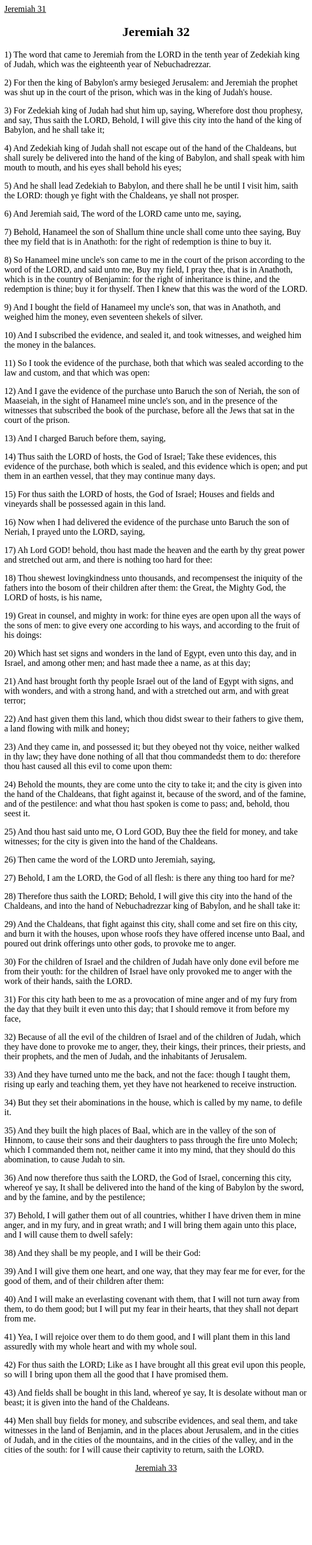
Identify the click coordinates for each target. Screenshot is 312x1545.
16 (8, 522)
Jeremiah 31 (25, 8)
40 (8, 1299)
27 (8, 877)
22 (8, 718)
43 (8, 1392)
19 (8, 615)
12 (8, 391)
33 (8, 1074)
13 (8, 438)
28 (8, 896)
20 (8, 653)
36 (8, 1177)
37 (8, 1215)
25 (8, 831)
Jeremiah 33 (156, 1467)
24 (8, 784)
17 (8, 550)
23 (8, 746)
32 (8, 1036)
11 (8, 363)
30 (8, 961)
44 (8, 1420)
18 (8, 578)
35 (8, 1130)
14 (8, 456)
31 (8, 999)
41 (8, 1336)
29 (8, 924)
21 (8, 681)
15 (8, 494)
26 (8, 859)
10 (8, 335)
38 (8, 1252)
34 (8, 1102)
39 (8, 1271)
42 (8, 1364)
